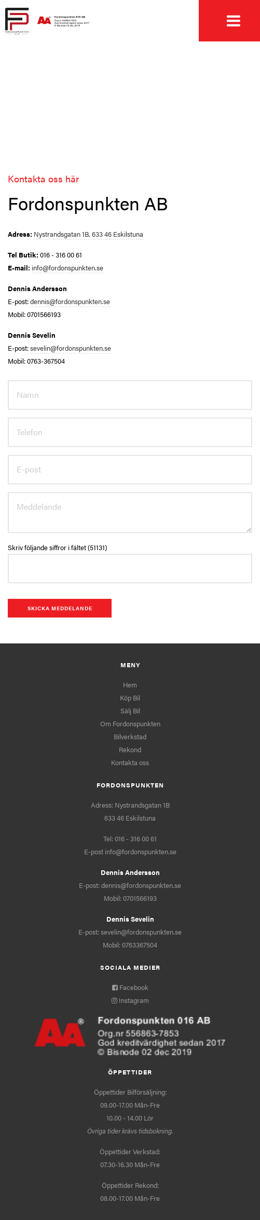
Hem (130, 685)
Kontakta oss (130, 762)
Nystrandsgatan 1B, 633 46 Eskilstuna (88, 234)
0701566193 (140, 898)
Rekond (130, 749)
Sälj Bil (130, 710)
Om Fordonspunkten (130, 723)
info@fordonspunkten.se (67, 267)
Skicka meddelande (60, 608)
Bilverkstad (130, 736)
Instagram (130, 1000)
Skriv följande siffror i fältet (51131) (57, 547)
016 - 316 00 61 (136, 838)
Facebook (130, 987)
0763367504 (139, 945)
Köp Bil (130, 697)
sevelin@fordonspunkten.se (70, 348)
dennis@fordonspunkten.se (70, 301)
